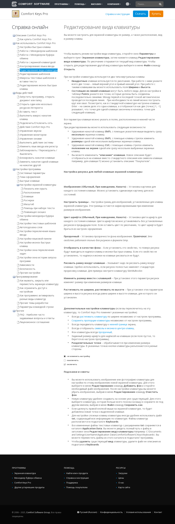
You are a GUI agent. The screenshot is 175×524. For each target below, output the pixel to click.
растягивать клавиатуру (93, 316)
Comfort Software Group (38, 512)
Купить (156, 13)
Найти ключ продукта (77, 473)
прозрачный (105, 332)
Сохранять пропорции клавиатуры (91, 320)
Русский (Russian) (87, 512)
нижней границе (118, 324)
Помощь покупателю (77, 487)
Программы (61, 4)
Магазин (96, 4)
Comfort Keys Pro (22, 482)
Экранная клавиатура (25, 473)
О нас (121, 482)
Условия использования (138, 512)
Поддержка (72, 482)
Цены (121, 478)
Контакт (158, 512)
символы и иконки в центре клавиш (114, 328)
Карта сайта (124, 487)
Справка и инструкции (117, 14)
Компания (113, 4)
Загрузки (122, 473)
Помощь (80, 4)
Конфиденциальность (111, 512)
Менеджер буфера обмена (28, 478)
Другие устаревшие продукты (29, 487)
